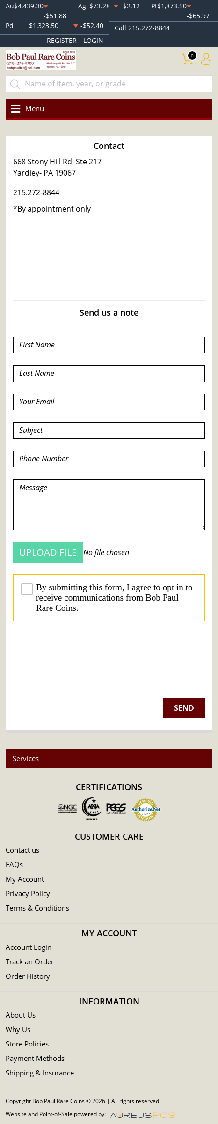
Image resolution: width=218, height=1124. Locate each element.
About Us (21, 1014)
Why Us (18, 1029)
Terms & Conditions (37, 907)
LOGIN (93, 40)
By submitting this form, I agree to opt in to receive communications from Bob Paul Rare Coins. (107, 597)
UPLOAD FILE (48, 552)
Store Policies (27, 1043)
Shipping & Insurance (40, 1072)
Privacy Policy (28, 893)
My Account (25, 879)
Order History (28, 976)
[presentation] (84, 651)
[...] (109, 83)
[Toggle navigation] (26, 108)
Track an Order (30, 961)
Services (26, 758)
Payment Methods (35, 1058)
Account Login (28, 947)
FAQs (14, 864)
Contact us (22, 850)
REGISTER (62, 40)
